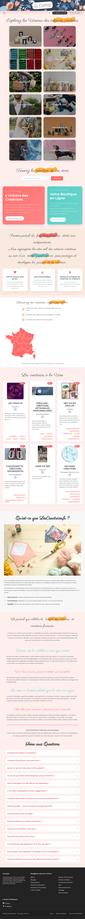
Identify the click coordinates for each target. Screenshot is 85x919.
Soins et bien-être (64, 887)
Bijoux (33, 877)
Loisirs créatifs (35, 890)
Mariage (61, 890)
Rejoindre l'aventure (14, 218)
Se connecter (75, 13)
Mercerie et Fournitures (38, 887)
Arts (59, 885)
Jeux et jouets (63, 893)
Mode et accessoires (38, 885)
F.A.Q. (51, 913)
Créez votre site (58, 219)
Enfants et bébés (64, 880)
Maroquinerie (35, 882)
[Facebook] (49, 12)
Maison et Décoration (65, 877)
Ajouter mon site (60, 13)
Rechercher (57, 178)
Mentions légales (61, 913)
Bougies (33, 880)
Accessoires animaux (65, 882)
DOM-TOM (7, 359)
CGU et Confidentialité (75, 913)
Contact (6, 903)
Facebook (7, 906)
